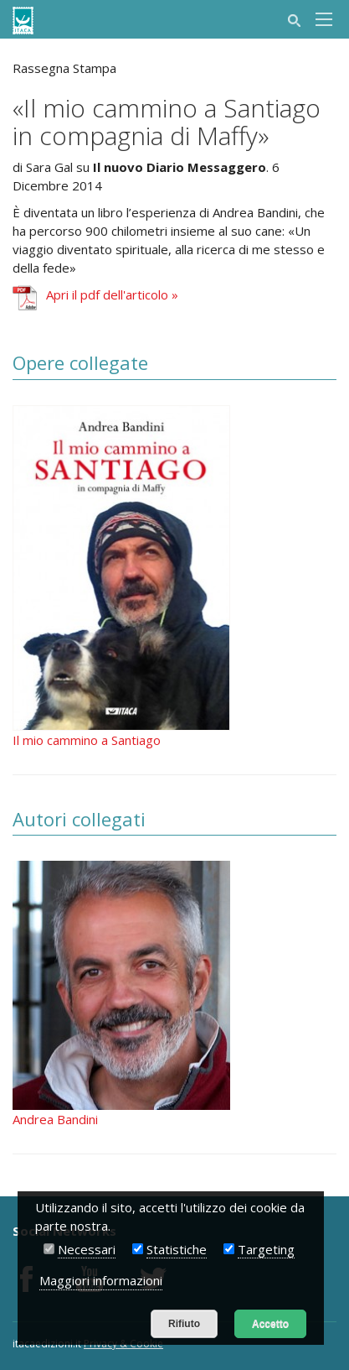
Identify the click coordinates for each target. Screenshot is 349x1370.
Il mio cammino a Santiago (87, 740)
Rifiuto (184, 1324)
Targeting (266, 1249)
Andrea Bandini (55, 1119)
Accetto (270, 1324)
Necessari (86, 1249)
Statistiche (176, 1249)
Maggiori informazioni (100, 1280)
